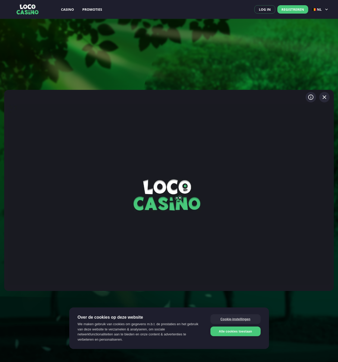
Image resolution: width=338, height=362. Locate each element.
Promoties (92, 9)
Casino (67, 9)
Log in (265, 9)
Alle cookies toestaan (235, 331)
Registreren (293, 9)
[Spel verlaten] (324, 97)
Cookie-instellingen (235, 319)
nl (321, 9)
